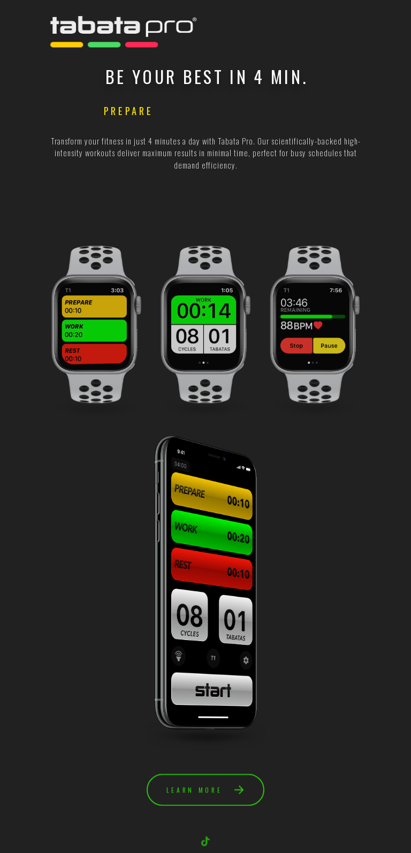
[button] (205, 791)
